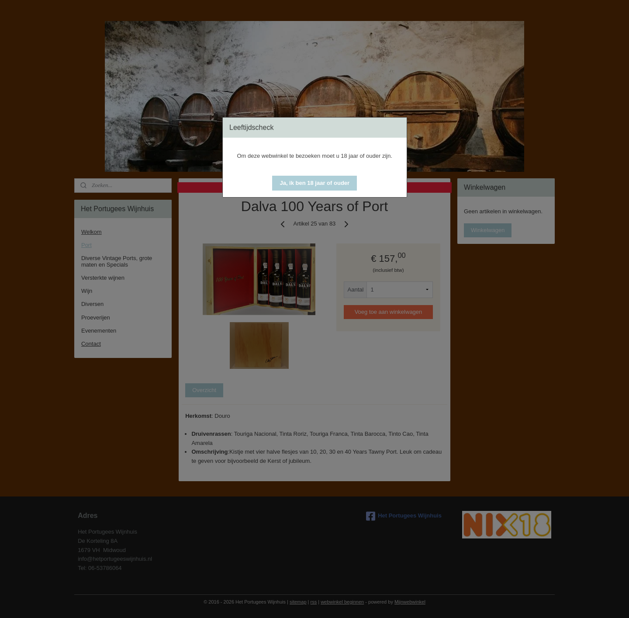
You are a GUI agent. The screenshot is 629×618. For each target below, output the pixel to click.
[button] (314, 183)
